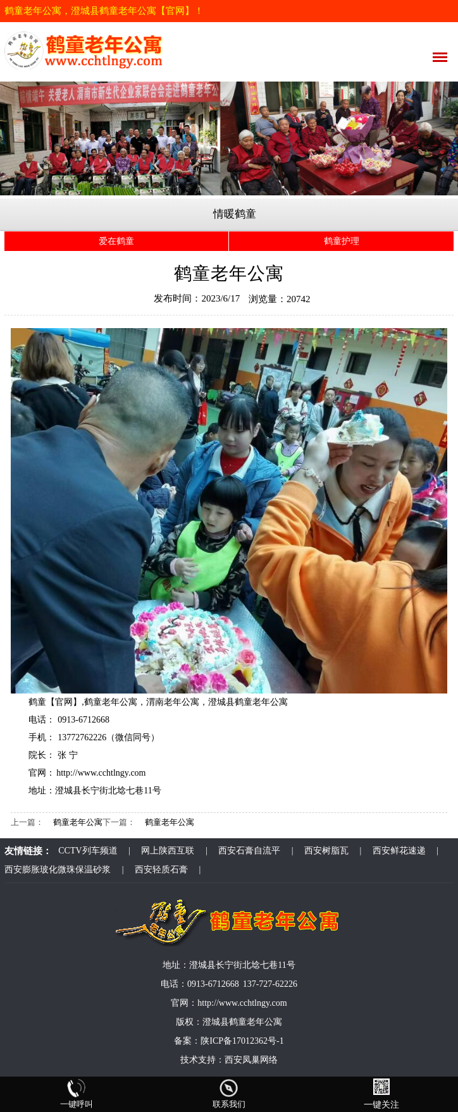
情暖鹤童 (234, 214)
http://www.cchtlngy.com (100, 773)
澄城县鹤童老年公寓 (248, 702)
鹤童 (37, 702)
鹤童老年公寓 (110, 702)
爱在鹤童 (116, 241)
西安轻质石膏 (161, 869)
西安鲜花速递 (399, 850)
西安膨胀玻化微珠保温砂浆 (57, 869)
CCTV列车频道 (87, 850)
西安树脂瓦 (326, 850)
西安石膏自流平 (249, 850)
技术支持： (202, 1060)
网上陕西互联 (167, 850)
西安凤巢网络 (251, 1060)
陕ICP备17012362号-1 (242, 1041)
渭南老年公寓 (172, 702)
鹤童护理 (341, 241)
